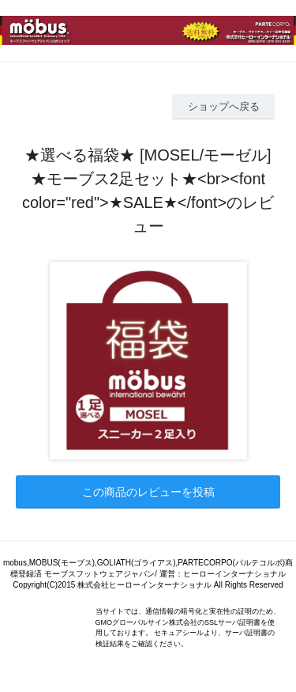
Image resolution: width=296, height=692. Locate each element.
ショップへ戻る (224, 106)
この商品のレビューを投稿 (148, 492)
